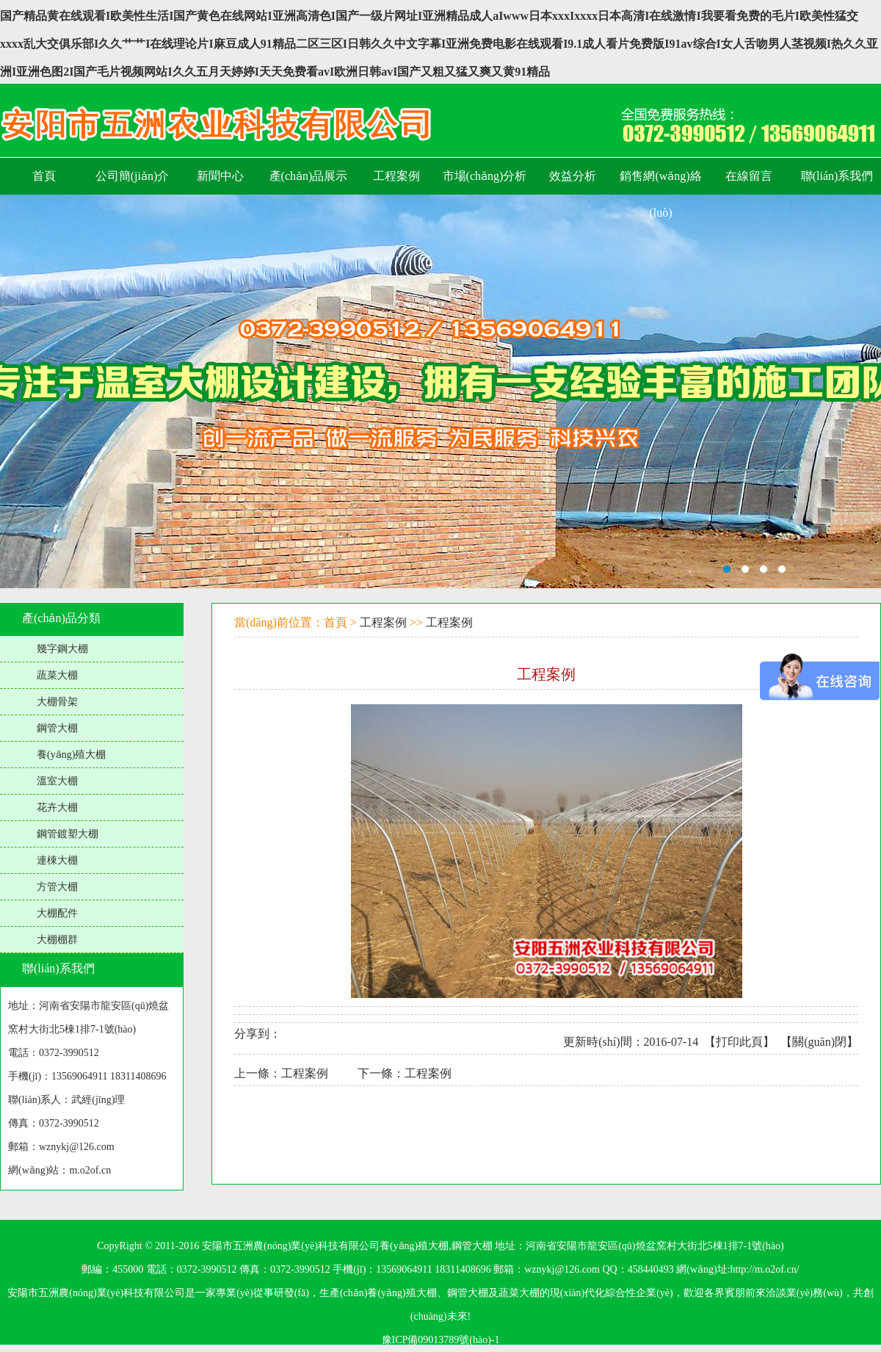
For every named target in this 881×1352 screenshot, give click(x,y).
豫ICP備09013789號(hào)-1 (441, 1339)
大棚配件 (57, 913)
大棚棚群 (57, 939)
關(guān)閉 (819, 1041)
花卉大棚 (57, 807)
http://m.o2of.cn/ (765, 1269)
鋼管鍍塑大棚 (67, 833)
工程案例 (383, 622)
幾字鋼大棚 (62, 648)
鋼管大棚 (57, 728)
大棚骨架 (57, 701)
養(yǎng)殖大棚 (71, 754)
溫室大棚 (57, 781)
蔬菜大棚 (57, 675)
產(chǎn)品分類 (61, 618)
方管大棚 (57, 886)
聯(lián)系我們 (58, 968)
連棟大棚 (57, 860)
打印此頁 (739, 1041)
